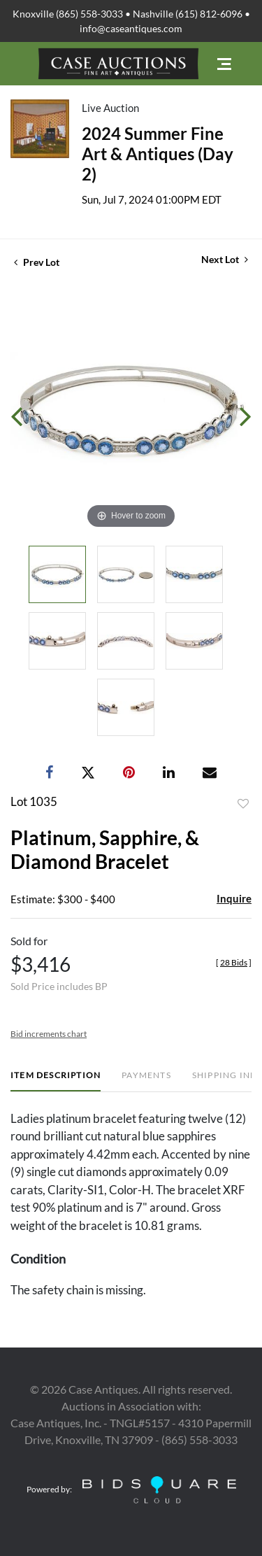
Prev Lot (36, 262)
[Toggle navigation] (224, 64)
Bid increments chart (48, 1033)
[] (234, 962)
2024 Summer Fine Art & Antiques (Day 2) (157, 153)
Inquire (234, 898)
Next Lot (224, 259)
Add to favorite (243, 804)
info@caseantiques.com (131, 28)
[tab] (55, 1080)
